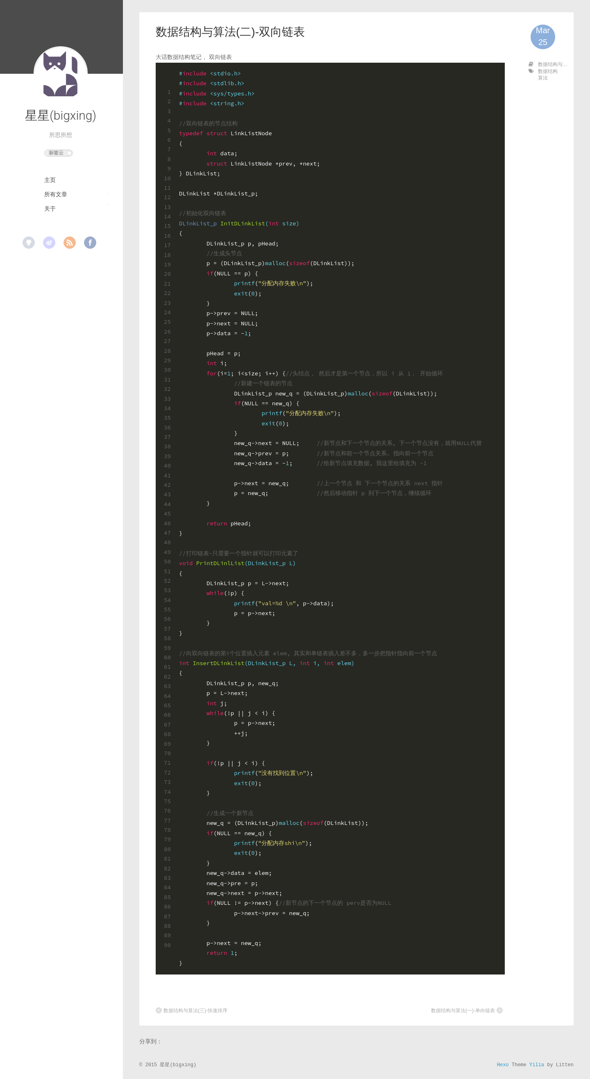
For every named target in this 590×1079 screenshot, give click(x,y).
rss (70, 242)
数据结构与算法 (555, 64)
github (29, 242)
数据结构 (548, 71)
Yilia (536, 1065)
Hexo (503, 1065)
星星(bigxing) (60, 115)
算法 (543, 78)
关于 (50, 208)
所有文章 (55, 194)
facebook (90, 242)
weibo (49, 242)
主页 (50, 180)
